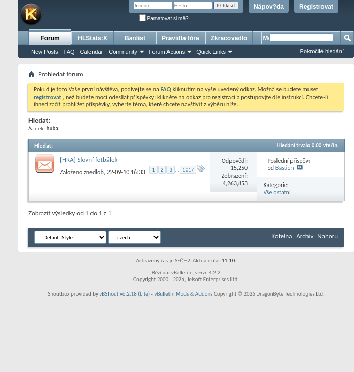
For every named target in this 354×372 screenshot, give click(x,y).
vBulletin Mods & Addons (183, 293)
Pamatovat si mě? (164, 18)
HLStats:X (92, 38)
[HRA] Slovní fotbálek (88, 159)
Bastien (284, 168)
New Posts (44, 52)
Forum (49, 38)
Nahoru (327, 236)
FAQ (69, 52)
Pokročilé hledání (322, 51)
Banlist (135, 38)
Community (123, 52)
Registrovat (316, 6)
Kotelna (281, 236)
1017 (188, 169)
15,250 (239, 168)
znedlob (94, 172)
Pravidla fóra (180, 38)
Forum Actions (167, 52)
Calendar (91, 52)
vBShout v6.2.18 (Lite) (124, 293)
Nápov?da (269, 6)
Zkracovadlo (229, 38)
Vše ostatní (277, 192)
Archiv (304, 236)
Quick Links (211, 52)
